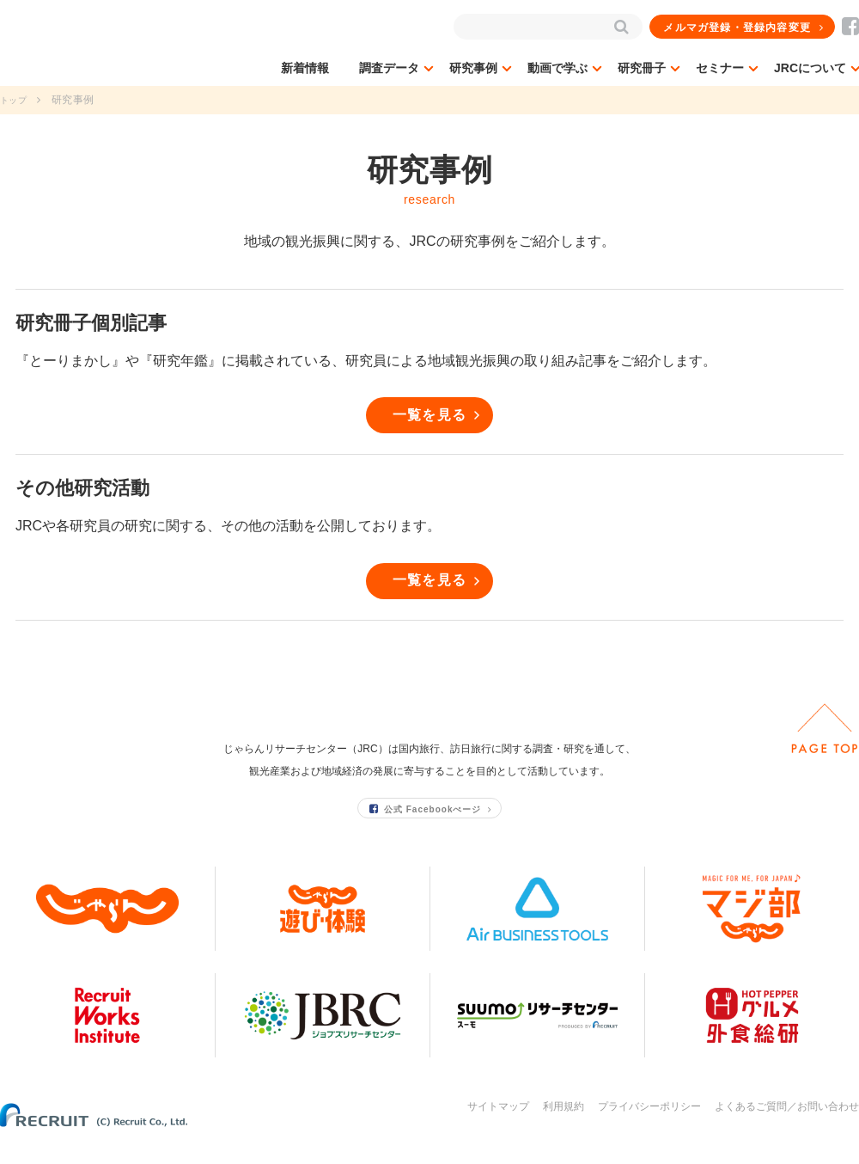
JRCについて (810, 68)
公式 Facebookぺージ (426, 829)
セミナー (720, 68)
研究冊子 (642, 68)
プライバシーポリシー (649, 1128)
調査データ (389, 68)
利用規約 (563, 1128)
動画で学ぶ (557, 68)
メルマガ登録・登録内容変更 (738, 27)
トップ (16, 100)
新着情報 (305, 68)
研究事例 (473, 68)
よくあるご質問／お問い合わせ (787, 1128)
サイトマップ (498, 1128)
